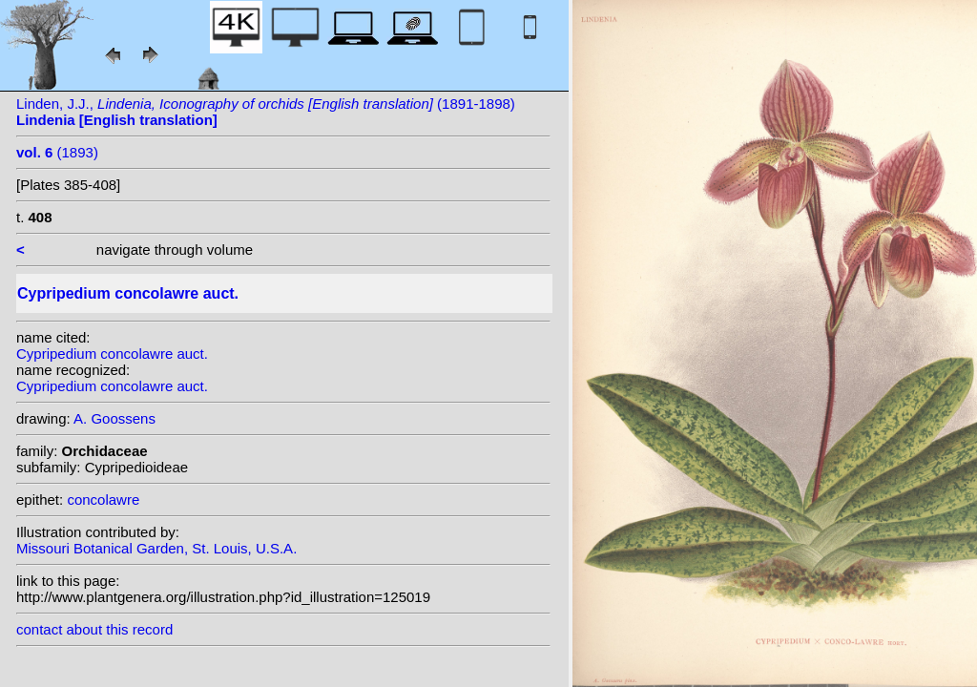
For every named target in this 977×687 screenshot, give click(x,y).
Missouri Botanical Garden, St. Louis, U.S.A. (156, 548)
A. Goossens (114, 418)
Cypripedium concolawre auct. (112, 353)
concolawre (103, 499)
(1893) (57, 152)
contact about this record (94, 629)
